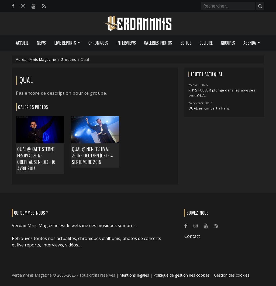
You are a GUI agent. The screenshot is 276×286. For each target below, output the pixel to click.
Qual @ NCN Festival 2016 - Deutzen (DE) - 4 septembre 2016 (92, 156)
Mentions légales (134, 275)
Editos (185, 43)
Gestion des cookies (231, 275)
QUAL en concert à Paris (209, 108)
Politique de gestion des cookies (181, 275)
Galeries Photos (158, 43)
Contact (192, 236)
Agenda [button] (249, 43)
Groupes (228, 43)
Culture (206, 43)
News (41, 43)
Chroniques (98, 43)
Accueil (22, 43)
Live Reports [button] (65, 43)
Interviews (126, 43)
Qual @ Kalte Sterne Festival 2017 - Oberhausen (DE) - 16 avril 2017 (36, 159)
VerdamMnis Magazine (36, 59)
